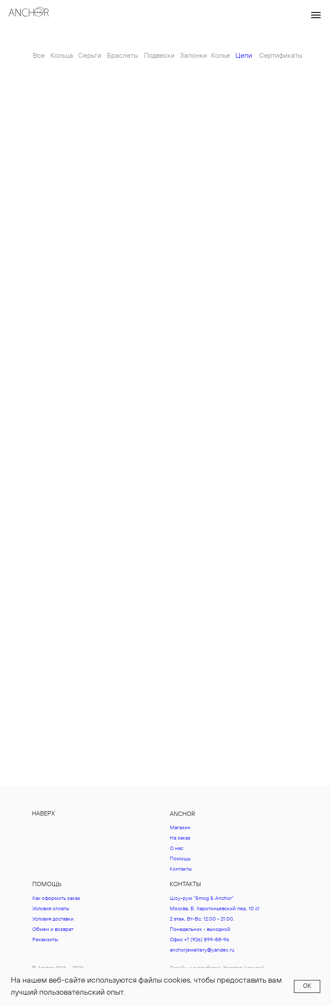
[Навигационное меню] (316, 15)
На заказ (180, 838)
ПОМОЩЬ (47, 884)
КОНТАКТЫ (185, 884)
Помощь (180, 859)
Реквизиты (45, 940)
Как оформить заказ (56, 898)
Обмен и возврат (52, 929)
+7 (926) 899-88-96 (206, 940)
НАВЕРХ (43, 814)
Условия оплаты (50, 908)
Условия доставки (53, 919)
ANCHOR (182, 814)
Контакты (181, 869)
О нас (176, 848)
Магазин (180, 828)
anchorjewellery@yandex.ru (202, 950)
